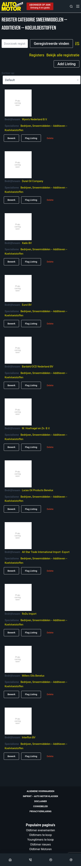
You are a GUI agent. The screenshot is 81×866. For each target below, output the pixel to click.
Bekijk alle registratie (62, 55)
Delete (50, 138)
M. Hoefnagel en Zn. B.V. (36, 428)
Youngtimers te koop (40, 839)
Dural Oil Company (32, 181)
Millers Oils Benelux (33, 675)
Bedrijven (26, 125)
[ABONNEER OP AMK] (40, 6)
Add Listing (66, 64)
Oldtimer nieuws (40, 844)
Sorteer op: (8, 73)
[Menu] (77, 6)
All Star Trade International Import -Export (46, 552)
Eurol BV (27, 304)
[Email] (71, 860)
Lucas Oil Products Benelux (37, 490)
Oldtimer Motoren (40, 849)
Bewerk (11, 138)
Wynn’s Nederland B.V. (34, 119)
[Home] (10, 860)
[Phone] (30, 860)
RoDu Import (29, 613)
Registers (36, 55)
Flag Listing (31, 138)
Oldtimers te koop (40, 835)
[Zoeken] (71, 6)
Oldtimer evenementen (40, 830)
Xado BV (27, 243)
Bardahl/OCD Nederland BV (37, 366)
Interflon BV (28, 737)
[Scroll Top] (50, 860)
